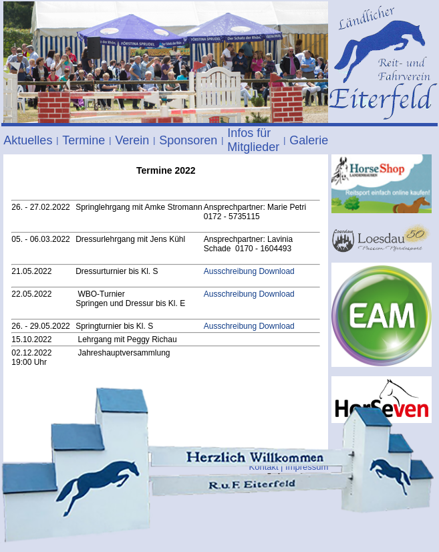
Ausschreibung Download (249, 271)
